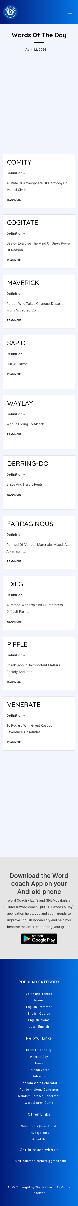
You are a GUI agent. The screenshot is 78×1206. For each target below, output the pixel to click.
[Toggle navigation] (70, 12)
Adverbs (39, 1076)
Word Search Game (39, 1102)
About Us (39, 1139)
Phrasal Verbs (38, 1070)
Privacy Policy (39, 1133)
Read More (14, 199)
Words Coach (45, 1187)
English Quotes (39, 1013)
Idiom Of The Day (39, 1050)
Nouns (39, 1000)
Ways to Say (39, 1056)
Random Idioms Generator (39, 1089)
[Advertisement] (39, 110)
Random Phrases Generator (38, 1096)
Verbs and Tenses (39, 994)
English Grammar (39, 1007)
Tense (39, 1063)
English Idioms (39, 1020)
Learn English (39, 1026)
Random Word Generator (39, 1083)
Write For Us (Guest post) (39, 1126)
